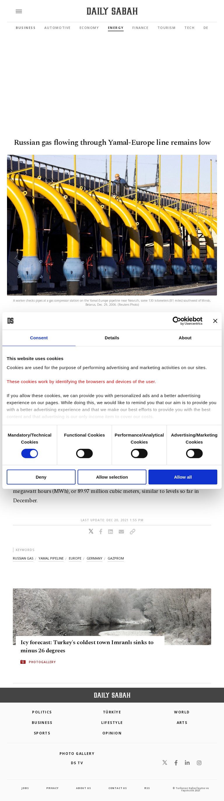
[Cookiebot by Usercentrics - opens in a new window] (176, 320)
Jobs (25, 788)
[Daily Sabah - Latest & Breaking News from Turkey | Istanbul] (112, 11)
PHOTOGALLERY (42, 662)
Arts (182, 722)
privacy (52, 788)
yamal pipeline (51, 558)
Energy (116, 27)
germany (94, 558)
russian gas (23, 558)
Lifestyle (112, 722)
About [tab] (185, 337)
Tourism (167, 27)
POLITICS (42, 712)
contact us (117, 788)
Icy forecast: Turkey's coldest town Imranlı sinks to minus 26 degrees (87, 646)
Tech (189, 27)
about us (83, 788)
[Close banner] (215, 321)
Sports (42, 733)
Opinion (112, 733)
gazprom (116, 558)
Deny (41, 477)
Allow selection (112, 477)
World (182, 712)
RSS (147, 788)
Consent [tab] (39, 337)
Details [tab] (112, 337)
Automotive (57, 27)
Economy (89, 27)
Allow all (183, 477)
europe (75, 558)
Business (26, 27)
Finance (140, 27)
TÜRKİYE (112, 712)
